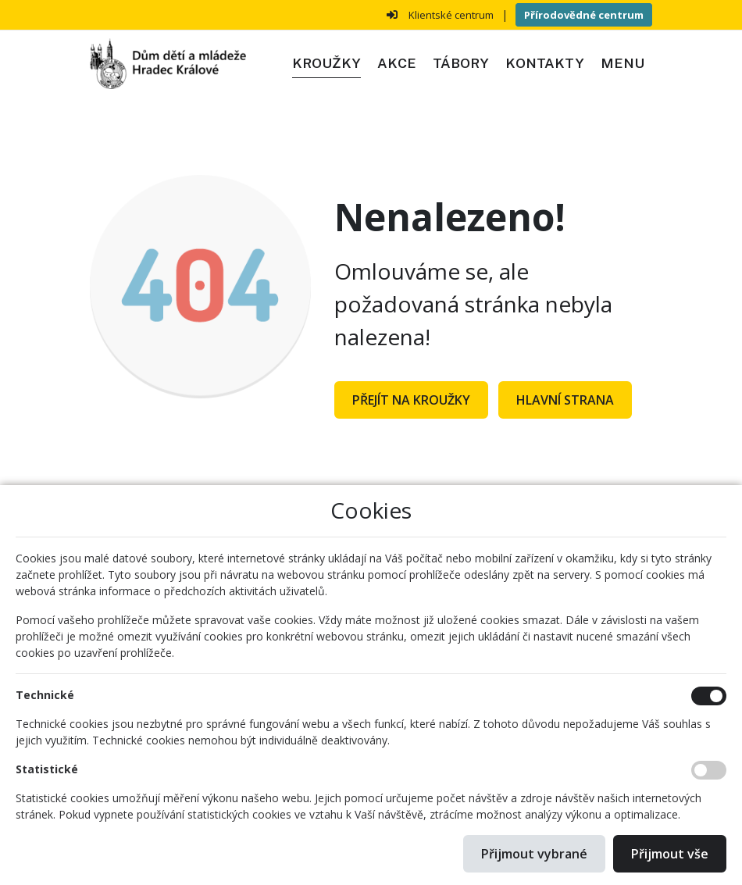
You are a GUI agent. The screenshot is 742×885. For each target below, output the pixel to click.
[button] (622, 63)
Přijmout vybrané (534, 853)
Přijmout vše (669, 853)
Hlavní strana (565, 400)
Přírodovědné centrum (584, 15)
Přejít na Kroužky (411, 400)
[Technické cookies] (708, 696)
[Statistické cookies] (708, 770)
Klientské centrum (451, 15)
